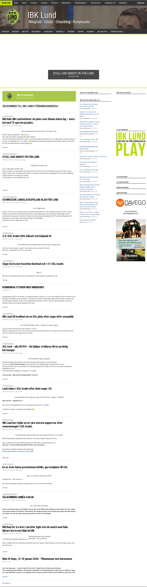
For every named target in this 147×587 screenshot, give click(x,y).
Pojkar (44, 3)
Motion (54, 3)
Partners (123, 3)
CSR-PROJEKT (96, 3)
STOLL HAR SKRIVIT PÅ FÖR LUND (20, 157)
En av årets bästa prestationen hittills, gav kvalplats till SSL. (35, 467)
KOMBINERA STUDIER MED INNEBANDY (23, 287)
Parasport (66, 3)
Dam (16, 3)
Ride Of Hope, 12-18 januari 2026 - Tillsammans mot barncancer (37, 558)
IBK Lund (6, 3)
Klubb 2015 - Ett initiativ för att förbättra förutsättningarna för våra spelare (89, 114)
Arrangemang (81, 3)
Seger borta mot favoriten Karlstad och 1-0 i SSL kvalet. (33, 264)
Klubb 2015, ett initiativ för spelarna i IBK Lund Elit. (93, 156)
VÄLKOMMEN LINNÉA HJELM (17, 497)
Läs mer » (5, 147)
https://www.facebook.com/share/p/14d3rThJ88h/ (18, 451)
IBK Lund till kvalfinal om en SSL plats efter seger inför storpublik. (38, 316)
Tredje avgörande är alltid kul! (88, 220)
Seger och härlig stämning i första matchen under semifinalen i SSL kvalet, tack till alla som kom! (89, 205)
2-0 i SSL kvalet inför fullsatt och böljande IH (26, 236)
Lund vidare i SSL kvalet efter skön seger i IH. (27, 388)
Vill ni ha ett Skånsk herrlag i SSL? (89, 139)
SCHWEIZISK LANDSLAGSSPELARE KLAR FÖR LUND (30, 199)
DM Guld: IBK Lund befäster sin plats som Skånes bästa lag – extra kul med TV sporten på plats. (90, 124)
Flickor (34, 3)
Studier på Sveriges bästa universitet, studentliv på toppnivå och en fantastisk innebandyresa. (90, 187)
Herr (24, 3)
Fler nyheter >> (6, 583)
